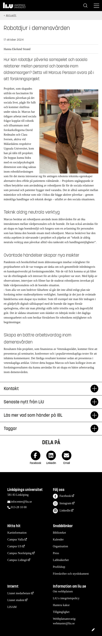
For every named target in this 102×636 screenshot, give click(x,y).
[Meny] (96, 5)
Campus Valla (15, 539)
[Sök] (85, 5)
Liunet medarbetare (18, 593)
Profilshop (59, 566)
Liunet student (15, 600)
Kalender (58, 539)
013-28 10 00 (19, 507)
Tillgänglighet (61, 611)
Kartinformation (17, 532)
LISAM (12, 606)
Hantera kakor (61, 605)
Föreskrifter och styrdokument (71, 573)
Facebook (62, 496)
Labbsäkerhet (61, 560)
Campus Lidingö (17, 560)
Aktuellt (11, 15)
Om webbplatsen (63, 591)
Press (56, 553)
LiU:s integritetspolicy (66, 598)
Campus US (14, 546)
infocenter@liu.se (21, 501)
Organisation (60, 546)
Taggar (47, 428)
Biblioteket (59, 532)
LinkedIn (61, 510)
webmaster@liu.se (64, 623)
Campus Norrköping (19, 553)
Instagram (62, 503)
